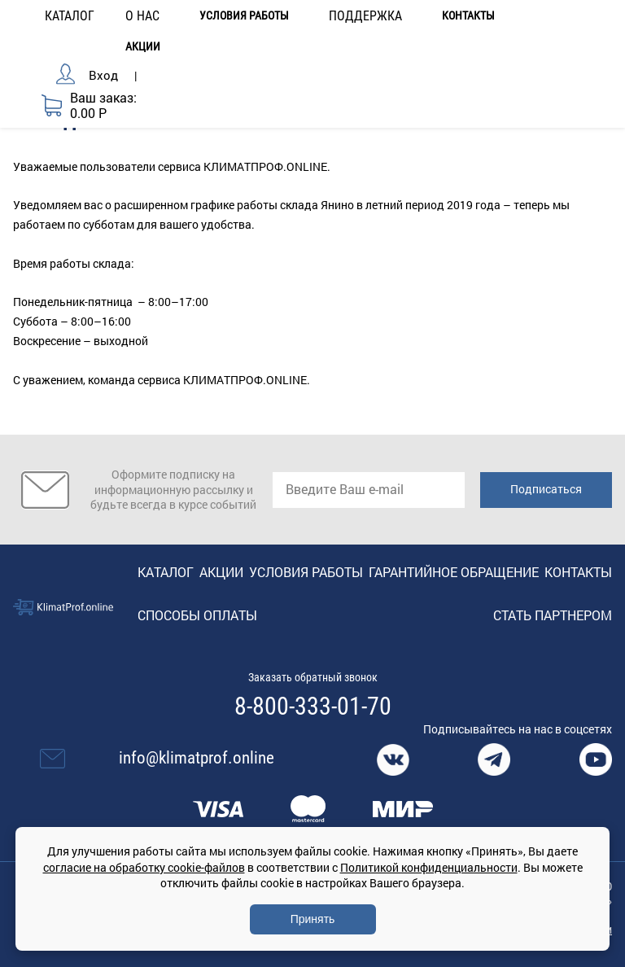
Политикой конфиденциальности (429, 867)
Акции (142, 47)
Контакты (468, 16)
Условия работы (244, 16)
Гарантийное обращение (454, 571)
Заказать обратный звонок (313, 677)
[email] (369, 490)
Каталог (166, 571)
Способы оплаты (197, 615)
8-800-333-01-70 (312, 706)
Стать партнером (552, 615)
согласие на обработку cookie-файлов (144, 867)
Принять (313, 918)
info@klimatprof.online (196, 758)
